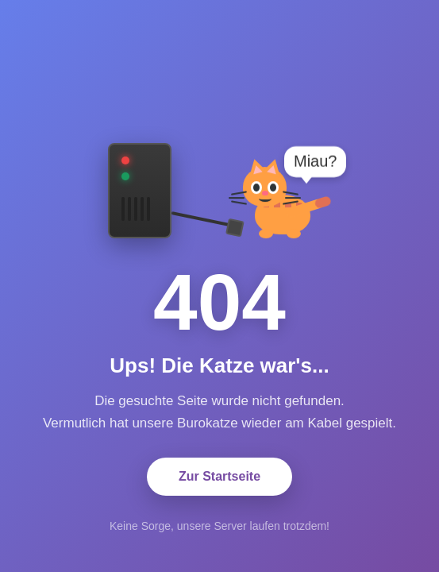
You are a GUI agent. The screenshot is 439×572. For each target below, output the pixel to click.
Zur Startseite (219, 476)
